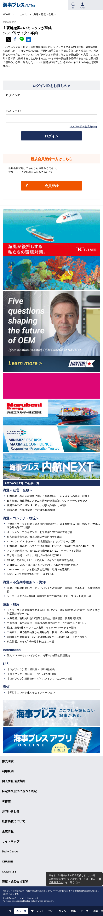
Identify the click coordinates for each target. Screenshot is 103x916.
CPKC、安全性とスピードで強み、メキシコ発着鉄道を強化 (40, 560)
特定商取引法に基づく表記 (19, 791)
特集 (73, 911)
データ (84, 911)
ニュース (21, 911)
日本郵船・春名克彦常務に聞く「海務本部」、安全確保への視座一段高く (48, 496)
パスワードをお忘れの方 (83, 126)
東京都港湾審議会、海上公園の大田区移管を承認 (34, 536)
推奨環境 (8, 761)
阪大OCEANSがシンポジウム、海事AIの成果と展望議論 (38, 655)
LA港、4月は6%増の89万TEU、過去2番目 (30, 574)
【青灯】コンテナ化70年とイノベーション (31, 692)
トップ (7, 911)
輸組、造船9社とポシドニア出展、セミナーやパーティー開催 (41, 627)
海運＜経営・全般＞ (17, 490)
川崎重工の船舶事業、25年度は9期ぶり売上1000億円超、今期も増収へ (47, 636)
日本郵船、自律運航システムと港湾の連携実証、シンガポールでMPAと (47, 500)
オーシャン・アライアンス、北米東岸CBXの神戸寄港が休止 (41, 532)
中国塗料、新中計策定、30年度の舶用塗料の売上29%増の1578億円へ (46, 623)
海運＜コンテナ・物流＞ (21, 518)
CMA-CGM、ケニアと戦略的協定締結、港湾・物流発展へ (39, 569)
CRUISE (7, 861)
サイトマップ (10, 841)
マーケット (37, 911)
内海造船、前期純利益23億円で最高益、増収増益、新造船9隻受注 (44, 618)
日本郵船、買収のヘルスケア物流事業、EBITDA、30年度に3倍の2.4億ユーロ (50, 546)
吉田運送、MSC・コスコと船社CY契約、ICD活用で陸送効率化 (42, 564)
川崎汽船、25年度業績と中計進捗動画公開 (31, 510)
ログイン (52, 136)
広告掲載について (13, 821)
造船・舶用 (11, 604)
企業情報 (8, 831)
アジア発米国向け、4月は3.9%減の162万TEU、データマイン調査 (44, 550)
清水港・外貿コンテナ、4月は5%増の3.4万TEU (34, 555)
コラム (62, 911)
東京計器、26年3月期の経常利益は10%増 (30, 641)
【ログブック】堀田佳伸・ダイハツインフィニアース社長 (39, 678)
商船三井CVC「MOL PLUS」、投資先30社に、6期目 (37, 505)
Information (12, 650)
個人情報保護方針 (13, 781)
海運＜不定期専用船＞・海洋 (24, 582)
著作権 (6, 801)
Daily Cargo (10, 851)
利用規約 (8, 771)
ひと (6, 663)
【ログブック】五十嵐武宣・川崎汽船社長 (31, 669)
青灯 (6, 687)
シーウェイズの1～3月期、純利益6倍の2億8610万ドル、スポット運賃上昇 (49, 596)
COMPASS (9, 871)
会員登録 (52, 186)
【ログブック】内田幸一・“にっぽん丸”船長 (31, 674)
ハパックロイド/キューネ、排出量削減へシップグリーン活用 (41, 541)
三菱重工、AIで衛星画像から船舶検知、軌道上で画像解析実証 (42, 632)
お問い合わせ (10, 811)
